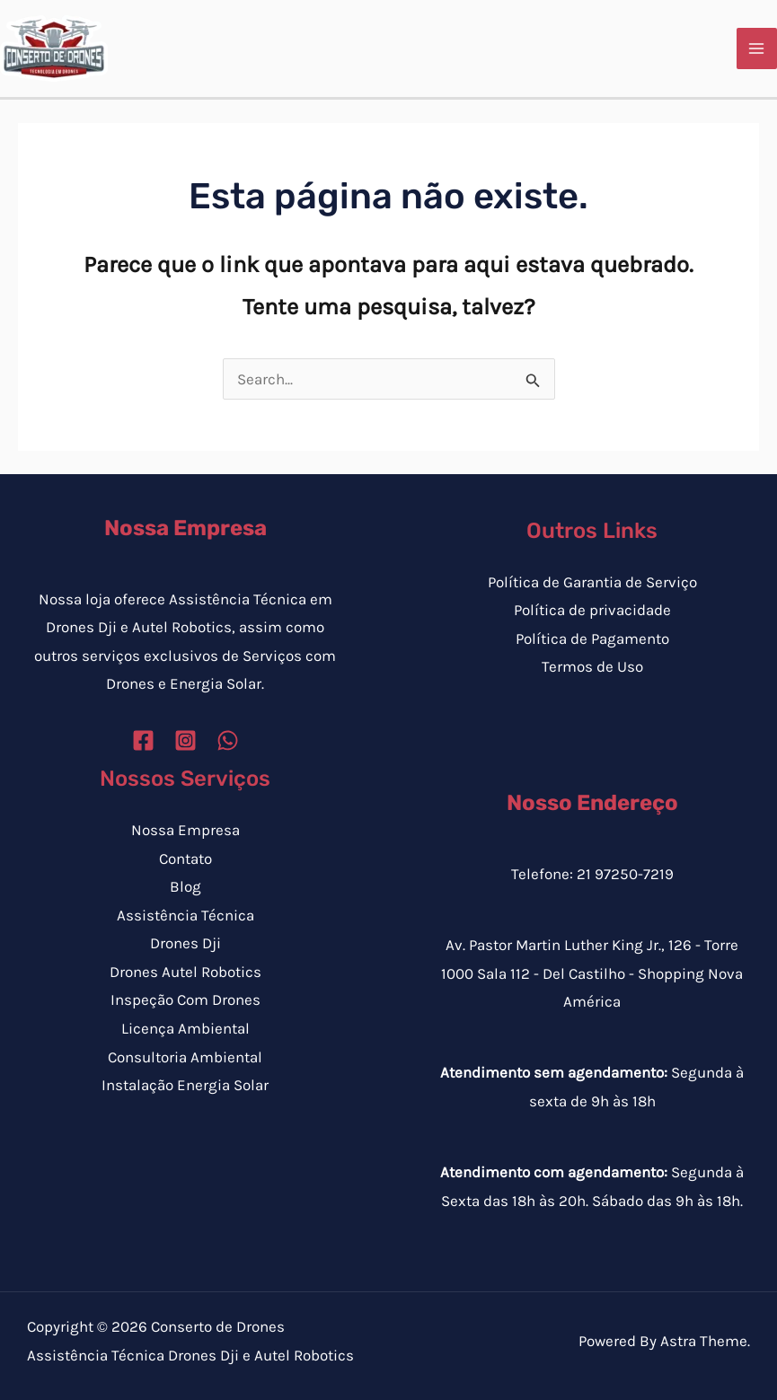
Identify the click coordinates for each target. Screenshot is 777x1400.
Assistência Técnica (185, 915)
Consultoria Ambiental (185, 1057)
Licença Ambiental (185, 1028)
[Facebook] (143, 740)
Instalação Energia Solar (185, 1085)
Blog (185, 886)
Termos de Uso (592, 666)
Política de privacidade (592, 610)
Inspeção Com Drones (185, 999)
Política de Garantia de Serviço (592, 582)
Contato (185, 858)
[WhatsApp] (227, 740)
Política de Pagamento (592, 638)
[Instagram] (185, 740)
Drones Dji (185, 943)
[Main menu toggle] (757, 48)
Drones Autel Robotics (185, 972)
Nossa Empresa (185, 830)
